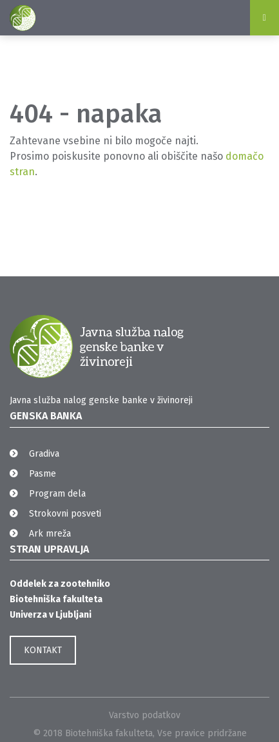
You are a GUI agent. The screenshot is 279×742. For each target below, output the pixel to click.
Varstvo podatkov (144, 715)
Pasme (42, 473)
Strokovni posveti (65, 513)
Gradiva (44, 453)
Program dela (57, 493)
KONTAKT (43, 650)
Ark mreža (50, 533)
